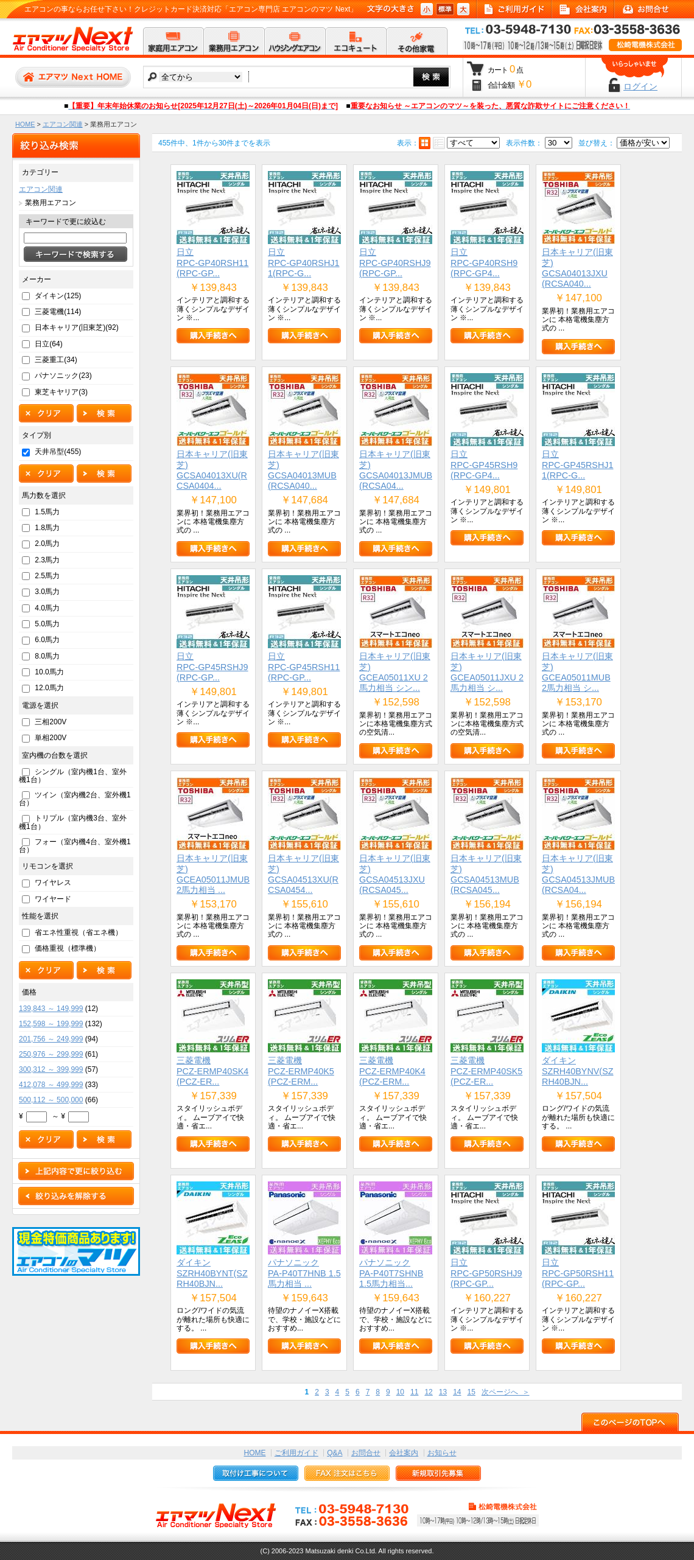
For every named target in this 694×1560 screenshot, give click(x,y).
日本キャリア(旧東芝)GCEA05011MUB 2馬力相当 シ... (577, 672)
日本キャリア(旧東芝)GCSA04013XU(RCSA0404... (212, 470)
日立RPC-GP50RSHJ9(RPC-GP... (486, 1273)
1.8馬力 (47, 527)
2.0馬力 (47, 543)
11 (414, 1392)
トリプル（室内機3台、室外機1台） (73, 822)
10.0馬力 (49, 672)
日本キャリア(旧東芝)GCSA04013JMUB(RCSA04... (395, 470)
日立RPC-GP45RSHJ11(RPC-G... (578, 464)
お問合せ (365, 1453)
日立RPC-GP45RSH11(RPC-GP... (304, 666)
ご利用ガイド (296, 1453)
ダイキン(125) (58, 296)
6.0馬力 (47, 639)
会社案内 (403, 1453)
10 (400, 1392)
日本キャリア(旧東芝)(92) (76, 327)
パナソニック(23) (63, 375)
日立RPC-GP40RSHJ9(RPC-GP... (395, 262)
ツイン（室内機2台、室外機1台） (75, 799)
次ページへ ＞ (506, 1392)
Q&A (334, 1453)
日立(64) (48, 344)
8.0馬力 (47, 656)
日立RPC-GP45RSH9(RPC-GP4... (483, 464)
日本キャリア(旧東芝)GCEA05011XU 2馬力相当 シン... (394, 672)
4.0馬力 (47, 608)
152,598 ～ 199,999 (51, 1024)
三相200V (50, 722)
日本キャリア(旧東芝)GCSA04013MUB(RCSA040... (303, 470)
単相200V (50, 737)
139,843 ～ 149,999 (51, 1008)
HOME (25, 124)
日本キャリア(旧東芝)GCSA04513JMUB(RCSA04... (578, 874)
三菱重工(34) (56, 359)
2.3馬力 (47, 560)
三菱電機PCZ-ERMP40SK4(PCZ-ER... (212, 1070)
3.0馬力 (47, 591)
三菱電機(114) (58, 311)
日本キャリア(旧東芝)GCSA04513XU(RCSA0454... (303, 874)
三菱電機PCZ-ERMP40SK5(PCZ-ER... (486, 1070)
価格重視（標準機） (67, 948)
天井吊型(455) (58, 451)
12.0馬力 (49, 688)
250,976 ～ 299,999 (51, 1054)
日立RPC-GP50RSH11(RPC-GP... (578, 1273)
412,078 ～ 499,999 (51, 1084)
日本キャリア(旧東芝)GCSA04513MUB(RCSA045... (486, 874)
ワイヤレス (53, 882)
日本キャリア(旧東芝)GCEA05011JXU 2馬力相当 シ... (487, 672)
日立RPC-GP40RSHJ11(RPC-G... (304, 262)
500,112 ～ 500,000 (51, 1100)
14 (457, 1392)
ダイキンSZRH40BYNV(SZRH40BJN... (578, 1070)
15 (471, 1392)
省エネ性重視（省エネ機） (78, 932)
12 (428, 1392)
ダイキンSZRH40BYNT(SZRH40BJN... (212, 1273)
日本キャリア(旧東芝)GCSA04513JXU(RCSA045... (394, 874)
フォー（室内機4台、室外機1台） (75, 846)
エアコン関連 (63, 124)
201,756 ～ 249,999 (51, 1039)
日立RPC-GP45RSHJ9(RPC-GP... (212, 666)
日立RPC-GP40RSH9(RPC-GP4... (483, 262)
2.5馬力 (47, 576)
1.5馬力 (47, 512)
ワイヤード (53, 899)
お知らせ (442, 1453)
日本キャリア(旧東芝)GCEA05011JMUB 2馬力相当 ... (213, 874)
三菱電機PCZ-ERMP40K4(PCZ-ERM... (392, 1070)
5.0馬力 (47, 624)
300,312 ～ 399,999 (51, 1069)
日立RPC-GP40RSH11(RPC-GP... (212, 262)
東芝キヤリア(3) (61, 392)
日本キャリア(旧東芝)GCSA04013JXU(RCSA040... (577, 268)
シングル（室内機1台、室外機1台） (73, 776)
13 (443, 1392)
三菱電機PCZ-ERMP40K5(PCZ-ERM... (301, 1070)
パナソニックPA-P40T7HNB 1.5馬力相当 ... (304, 1273)
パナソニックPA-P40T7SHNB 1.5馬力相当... (391, 1273)
